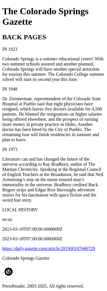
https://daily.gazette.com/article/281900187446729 (48, 248)
